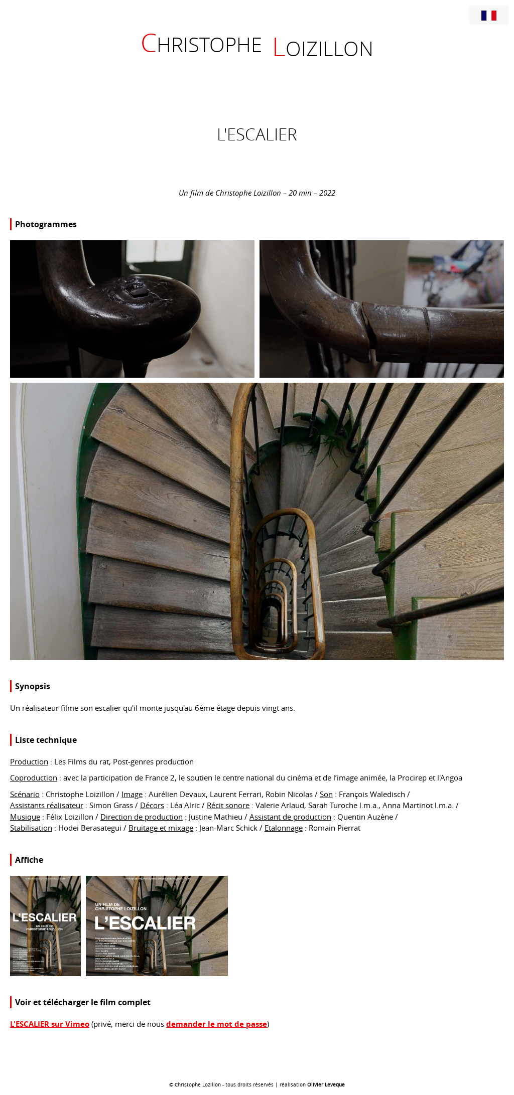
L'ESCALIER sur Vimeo (49, 1024)
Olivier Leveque (326, 1084)
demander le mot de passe (216, 1024)
